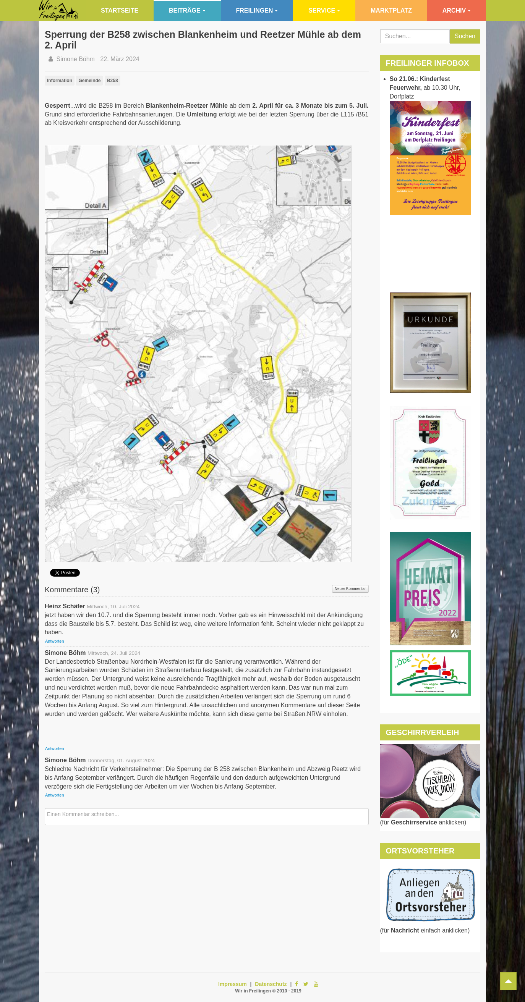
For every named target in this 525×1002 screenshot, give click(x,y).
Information (59, 80)
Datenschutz (271, 984)
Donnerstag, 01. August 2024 (121, 760)
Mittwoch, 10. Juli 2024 (113, 606)
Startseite (119, 10)
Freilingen (257, 10)
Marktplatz (391, 10)
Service (324, 10)
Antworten (54, 641)
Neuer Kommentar (350, 589)
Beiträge (187, 10)
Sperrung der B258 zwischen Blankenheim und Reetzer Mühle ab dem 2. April (203, 39)
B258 (112, 80)
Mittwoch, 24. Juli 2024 (114, 653)
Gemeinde (89, 80)
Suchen (465, 36)
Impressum (232, 984)
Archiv (456, 10)
